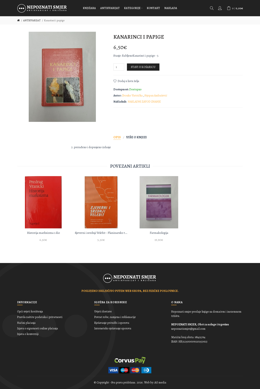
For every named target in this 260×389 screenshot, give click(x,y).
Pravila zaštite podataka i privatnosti (39, 317)
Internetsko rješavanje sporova (112, 328)
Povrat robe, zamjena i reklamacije (115, 317)
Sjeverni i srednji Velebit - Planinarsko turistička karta (101, 233)
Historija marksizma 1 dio (43, 233)
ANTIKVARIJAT (32, 20)
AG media (160, 382)
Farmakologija (159, 233)
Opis (117, 137)
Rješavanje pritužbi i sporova (111, 323)
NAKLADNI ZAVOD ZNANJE (144, 102)
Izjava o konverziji (28, 334)
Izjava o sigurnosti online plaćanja (37, 328)
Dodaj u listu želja (128, 81)
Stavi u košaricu (143, 67)
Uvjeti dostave (103, 311)
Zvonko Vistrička (132, 96)
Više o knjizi (136, 137)
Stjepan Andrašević (155, 96)
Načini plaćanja (26, 323)
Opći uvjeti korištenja (30, 311)
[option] (43, 211)
